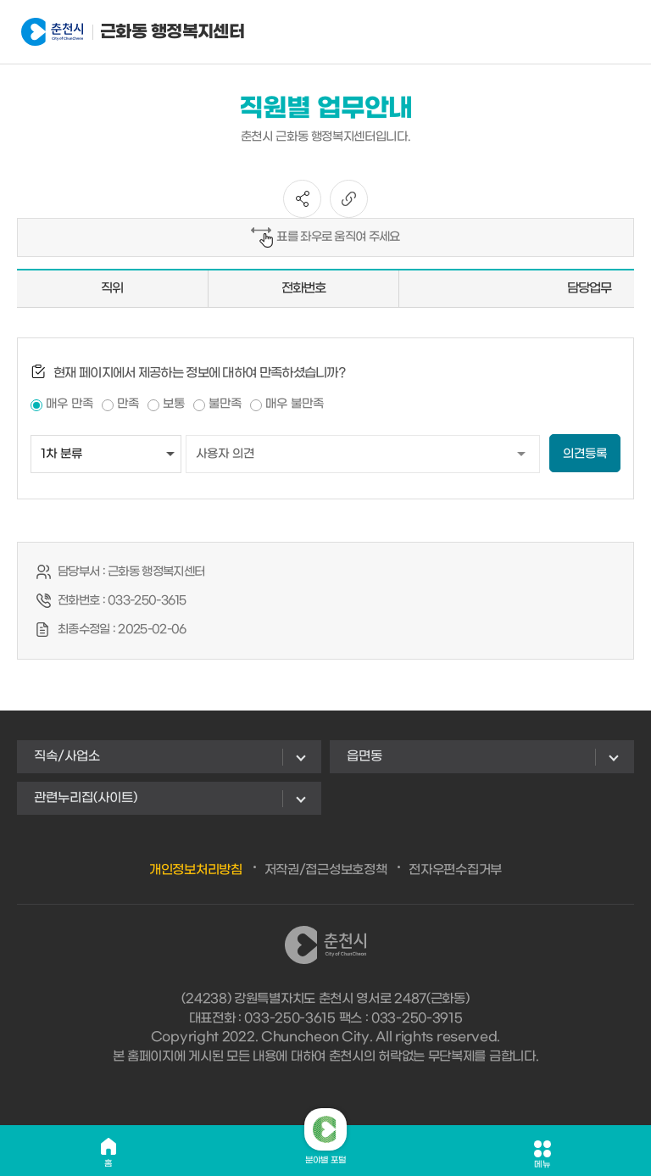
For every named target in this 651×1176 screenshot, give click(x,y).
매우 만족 (69, 404)
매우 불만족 (294, 404)
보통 (174, 404)
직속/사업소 (67, 756)
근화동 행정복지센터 (104, 32)
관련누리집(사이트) (85, 797)
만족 (128, 404)
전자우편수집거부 (455, 870)
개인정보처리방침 (195, 870)
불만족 (225, 404)
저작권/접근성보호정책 (325, 870)
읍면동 (364, 756)
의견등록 (585, 454)
